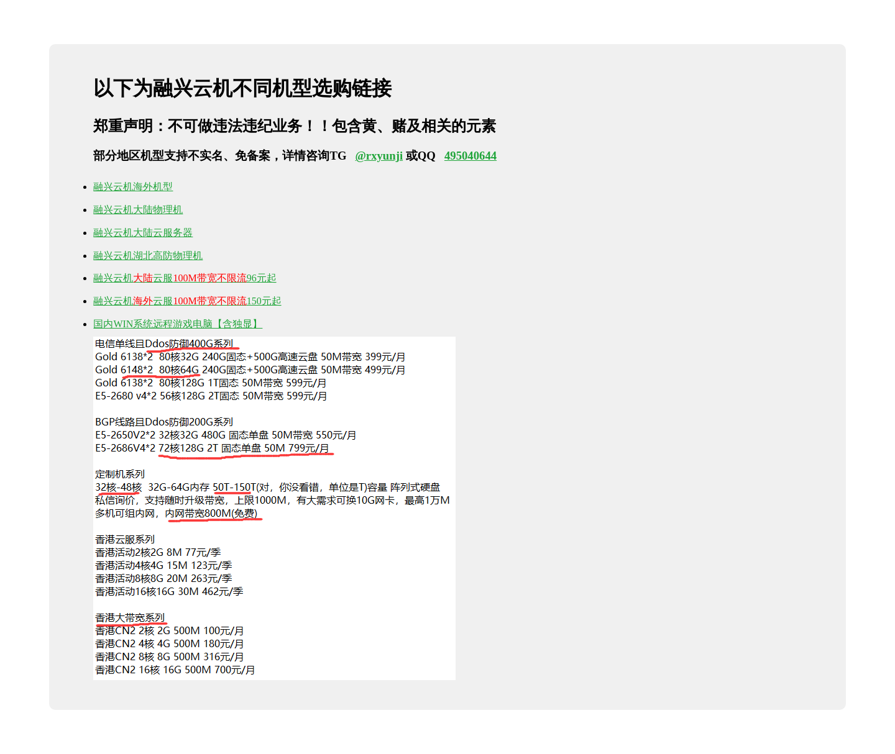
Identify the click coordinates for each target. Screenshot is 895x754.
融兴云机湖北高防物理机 (148, 255)
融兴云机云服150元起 (187, 301)
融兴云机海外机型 (133, 186)
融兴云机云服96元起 (184, 278)
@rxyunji (379, 155)
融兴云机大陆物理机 (138, 209)
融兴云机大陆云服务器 (143, 232)
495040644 (470, 155)
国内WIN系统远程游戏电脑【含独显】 (177, 324)
